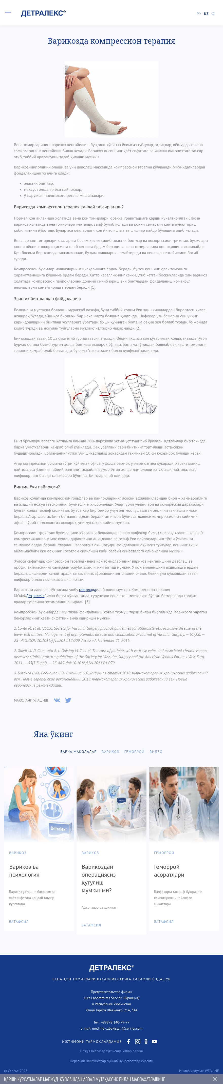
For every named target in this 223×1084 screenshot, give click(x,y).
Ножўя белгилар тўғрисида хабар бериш (111, 1051)
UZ (206, 13)
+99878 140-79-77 (115, 1022)
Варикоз (110, 751)
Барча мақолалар (78, 751)
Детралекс (35, 595)
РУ (199, 13)
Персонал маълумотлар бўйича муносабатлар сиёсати (111, 1061)
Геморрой (134, 751)
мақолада (87, 589)
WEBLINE (212, 1070)
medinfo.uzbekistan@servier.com (117, 1028)
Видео (156, 751)
